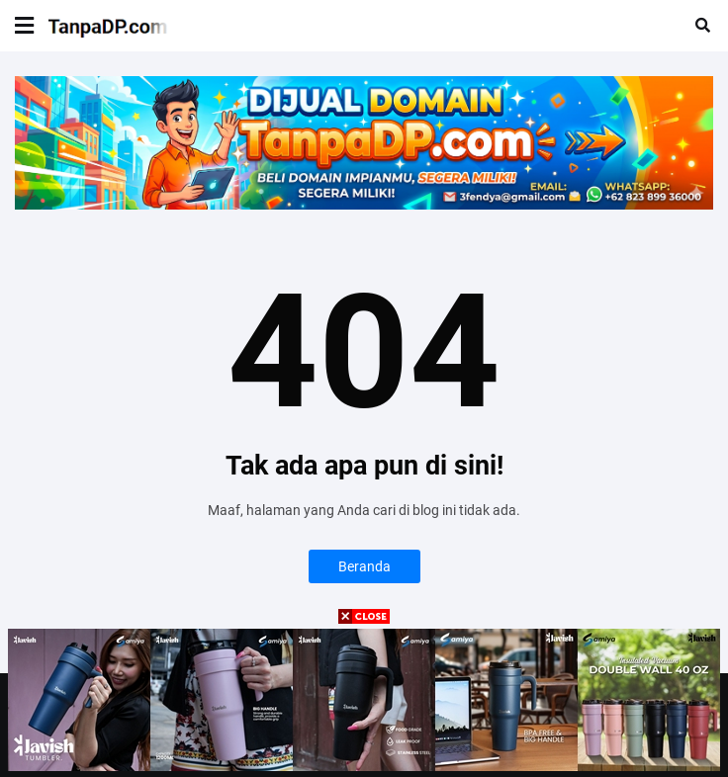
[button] (24, 25)
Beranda (364, 566)
